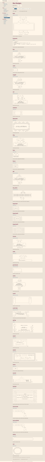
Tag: (13, 7)
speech (30, 8)
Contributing (5, 20)
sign (27, 8)
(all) (13, 8)
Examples (5, 9)
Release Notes (5, 4)
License (5, 5)
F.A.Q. (4, 6)
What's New (5, 3)
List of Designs (6, 17)
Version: (15, 5)
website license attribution (30, 461)
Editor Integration (6, 10)
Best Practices (5, 16)
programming (23, 8)
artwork (13, 67)
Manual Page (5, 11)
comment (20, 8)
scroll (26, 8)
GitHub (5, 23)
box (17, 8)
